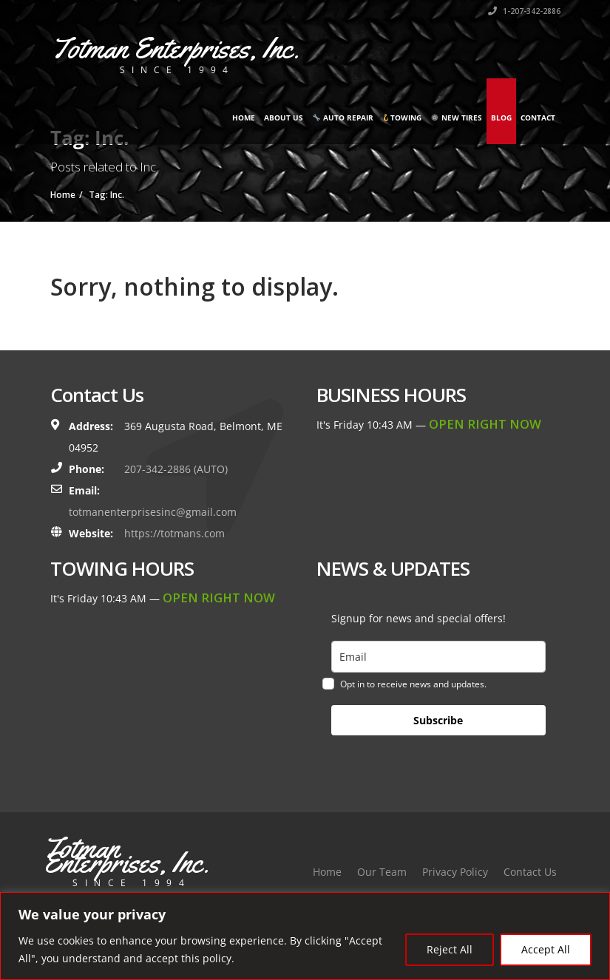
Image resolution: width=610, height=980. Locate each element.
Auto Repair (343, 117)
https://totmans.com (174, 533)
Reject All (449, 949)
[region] (305, 936)
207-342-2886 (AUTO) (176, 469)
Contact (538, 117)
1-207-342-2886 (524, 11)
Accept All (545, 949)
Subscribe (438, 720)
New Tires (456, 117)
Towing (401, 117)
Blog (501, 117)
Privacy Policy (455, 872)
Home (243, 117)
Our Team (382, 872)
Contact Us (530, 872)
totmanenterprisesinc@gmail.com (153, 512)
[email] (438, 657)
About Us (283, 117)
